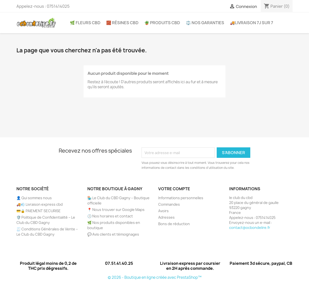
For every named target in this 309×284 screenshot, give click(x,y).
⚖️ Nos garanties (205, 22)
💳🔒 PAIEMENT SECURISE (38, 210)
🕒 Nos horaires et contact (110, 216)
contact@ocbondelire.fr (249, 227)
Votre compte (174, 188)
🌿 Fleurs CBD (85, 22)
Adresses (166, 217)
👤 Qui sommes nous (34, 197)
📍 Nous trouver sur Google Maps (116, 209)
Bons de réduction (174, 223)
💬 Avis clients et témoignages (113, 234)
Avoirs (163, 210)
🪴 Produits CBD (162, 22)
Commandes (169, 204)
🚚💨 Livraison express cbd (39, 204)
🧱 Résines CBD (122, 22)
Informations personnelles (180, 197)
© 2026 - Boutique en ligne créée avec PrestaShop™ (155, 277)
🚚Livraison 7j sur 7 (251, 22)
